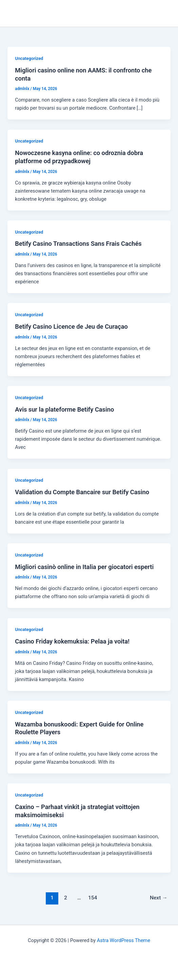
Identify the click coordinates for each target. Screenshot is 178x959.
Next (158, 898)
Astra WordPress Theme (123, 940)
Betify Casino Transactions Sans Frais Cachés (78, 243)
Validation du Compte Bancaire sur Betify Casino (82, 492)
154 (92, 898)
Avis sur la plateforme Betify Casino (64, 409)
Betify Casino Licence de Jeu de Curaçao (71, 326)
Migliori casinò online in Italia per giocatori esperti (84, 566)
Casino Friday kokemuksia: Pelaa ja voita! (72, 641)
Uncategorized (29, 58)
